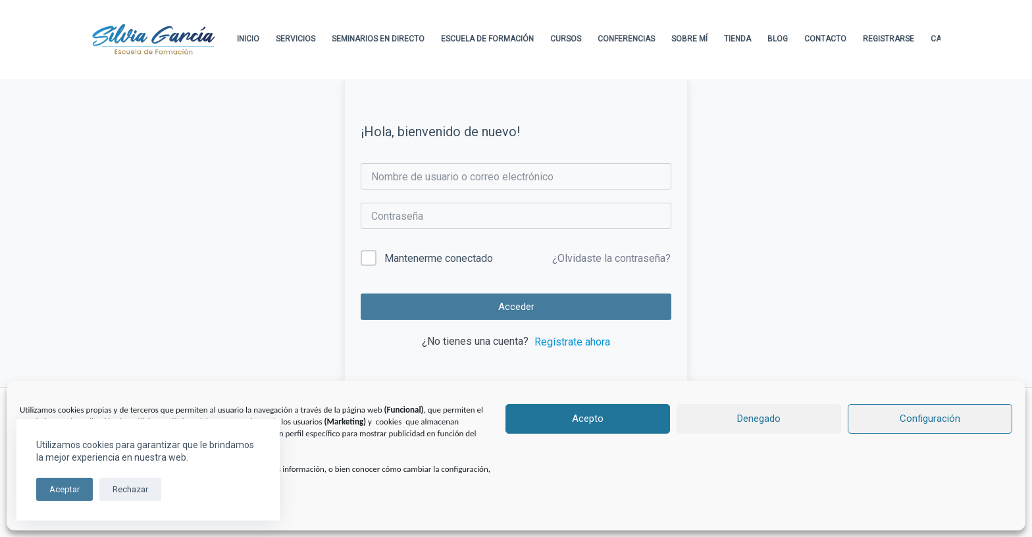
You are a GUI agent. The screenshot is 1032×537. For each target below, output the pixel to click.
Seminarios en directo (378, 38)
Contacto (825, 38)
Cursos (565, 38)
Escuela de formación (487, 38)
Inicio (248, 38)
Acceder (516, 307)
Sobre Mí (689, 38)
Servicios (295, 38)
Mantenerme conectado (438, 258)
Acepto (588, 418)
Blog (777, 38)
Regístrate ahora (572, 342)
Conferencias (626, 38)
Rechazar (130, 489)
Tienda (737, 38)
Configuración (930, 418)
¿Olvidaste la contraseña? (611, 258)
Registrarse (888, 38)
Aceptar (64, 489)
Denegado (759, 418)
